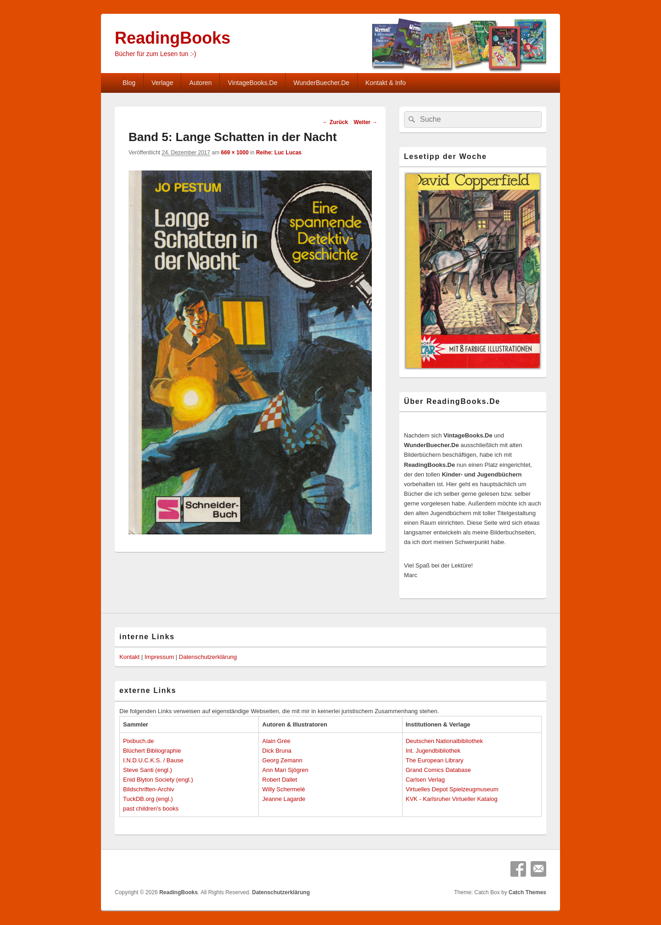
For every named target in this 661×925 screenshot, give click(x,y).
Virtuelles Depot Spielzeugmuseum (452, 789)
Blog (129, 82)
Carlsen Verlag (425, 779)
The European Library (435, 760)
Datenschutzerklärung (208, 656)
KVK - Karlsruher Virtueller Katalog (452, 798)
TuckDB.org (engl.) (148, 798)
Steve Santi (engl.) (147, 769)
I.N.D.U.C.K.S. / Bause (153, 760)
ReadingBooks (172, 37)
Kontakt (129, 656)
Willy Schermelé (283, 789)
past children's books (151, 808)
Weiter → (366, 122)
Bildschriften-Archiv (148, 789)
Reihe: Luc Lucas (279, 152)
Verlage (162, 82)
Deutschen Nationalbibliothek (444, 741)
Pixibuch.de (138, 741)
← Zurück (335, 122)
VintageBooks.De (252, 82)
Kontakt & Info (385, 82)
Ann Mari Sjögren (285, 769)
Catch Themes (527, 892)
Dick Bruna (276, 750)
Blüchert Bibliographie (152, 750)
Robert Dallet (279, 779)
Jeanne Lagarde (283, 798)
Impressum (159, 656)
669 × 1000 (234, 152)
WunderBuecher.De (321, 82)
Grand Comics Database (438, 769)
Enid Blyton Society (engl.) (158, 779)
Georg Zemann (282, 760)
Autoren (200, 82)
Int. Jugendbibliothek (433, 750)
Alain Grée (276, 741)
